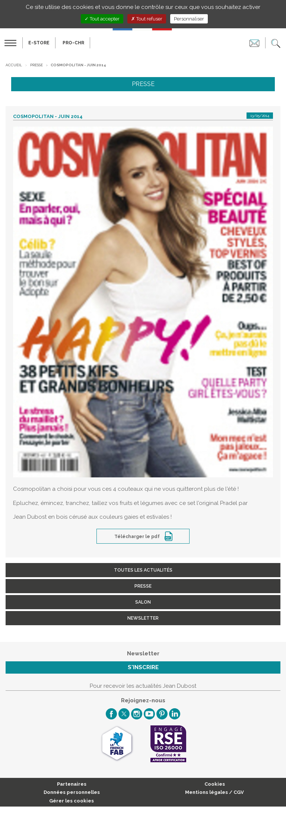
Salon (143, 602)
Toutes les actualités (143, 570)
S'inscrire (143, 667)
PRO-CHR (73, 42)
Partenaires (71, 784)
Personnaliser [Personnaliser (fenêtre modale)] (189, 19)
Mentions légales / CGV (214, 792)
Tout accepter (102, 19)
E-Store (39, 42)
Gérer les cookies (71, 801)
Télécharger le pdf (137, 536)
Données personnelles (72, 792)
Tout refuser (146, 19)
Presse (36, 65)
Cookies (214, 784)
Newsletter (143, 618)
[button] (276, 42)
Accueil (14, 65)
